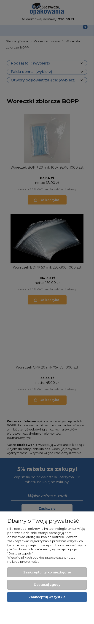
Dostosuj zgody (47, 585)
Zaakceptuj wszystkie (47, 597)
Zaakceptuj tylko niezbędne (47, 572)
